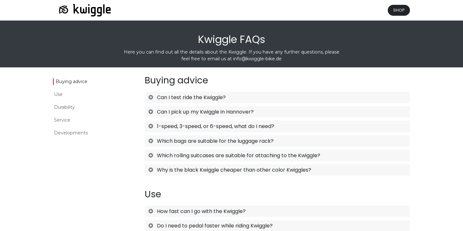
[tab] (277, 97)
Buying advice (71, 81)
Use (58, 94)
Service (62, 120)
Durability (64, 107)
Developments (71, 133)
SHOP (399, 10)
